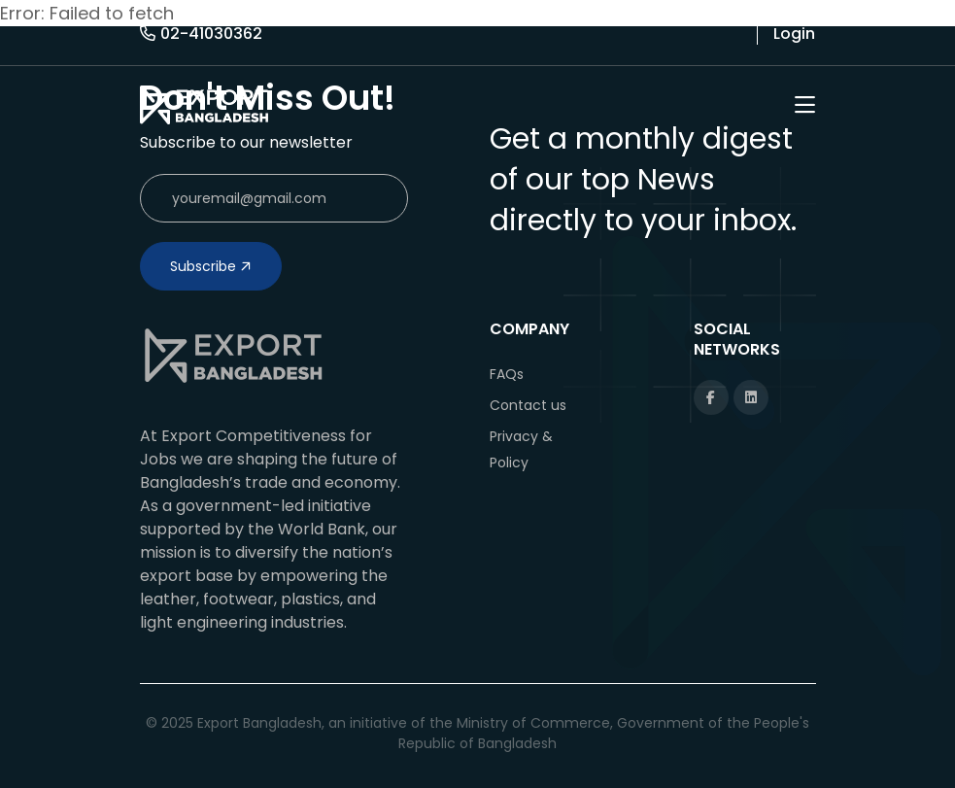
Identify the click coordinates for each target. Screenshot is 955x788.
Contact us (528, 405)
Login (794, 33)
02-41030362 (201, 33)
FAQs (507, 374)
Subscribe (211, 266)
